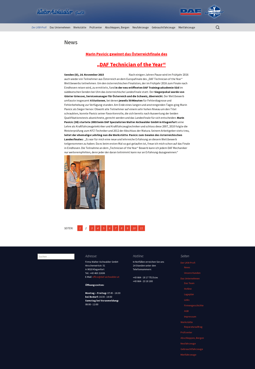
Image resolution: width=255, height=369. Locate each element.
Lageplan (189, 294)
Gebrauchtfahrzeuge (163, 27)
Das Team (189, 283)
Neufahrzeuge (140, 27)
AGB (186, 311)
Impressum (190, 316)
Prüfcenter (95, 27)
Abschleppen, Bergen (117, 27)
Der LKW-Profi (39, 27)
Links (187, 299)
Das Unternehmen (60, 27)
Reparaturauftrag (193, 326)
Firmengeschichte (194, 305)
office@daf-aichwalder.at (105, 276)
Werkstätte (79, 27)
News (187, 267)
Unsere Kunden (192, 273)
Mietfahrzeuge (186, 27)
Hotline (188, 288)
